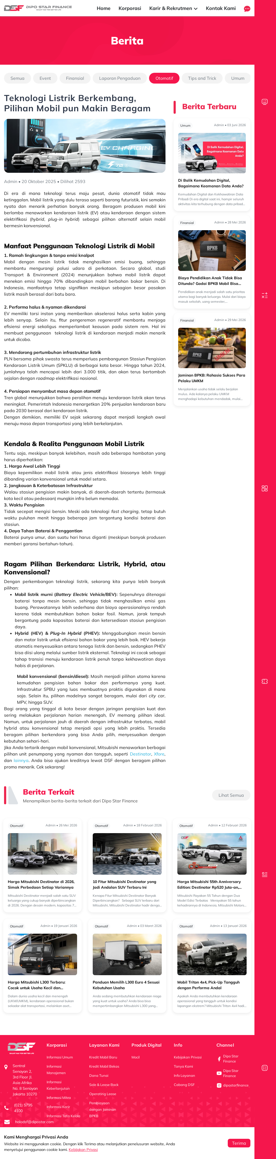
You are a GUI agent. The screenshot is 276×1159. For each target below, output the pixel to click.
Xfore (159, 754)
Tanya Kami (183, 1066)
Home (104, 8)
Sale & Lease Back (104, 1084)
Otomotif (164, 78)
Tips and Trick (202, 78)
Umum (237, 78)
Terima (239, 1143)
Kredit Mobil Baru (103, 1057)
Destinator (140, 754)
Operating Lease (102, 1094)
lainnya (21, 760)
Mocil (136, 1057)
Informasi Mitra (59, 1097)
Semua (18, 78)
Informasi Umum (60, 1057)
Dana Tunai (98, 1075)
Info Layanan (184, 1075)
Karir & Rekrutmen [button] (173, 8)
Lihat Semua (231, 795)
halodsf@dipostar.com (34, 1121)
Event (45, 78)
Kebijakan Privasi (83, 1149)
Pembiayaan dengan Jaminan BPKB (102, 1109)
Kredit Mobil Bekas (104, 1066)
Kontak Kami (221, 8)
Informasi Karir (58, 1107)
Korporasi (130, 8)
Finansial (75, 78)
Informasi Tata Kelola (63, 1116)
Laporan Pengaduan (119, 78)
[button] (247, 8)
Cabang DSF (184, 1084)
